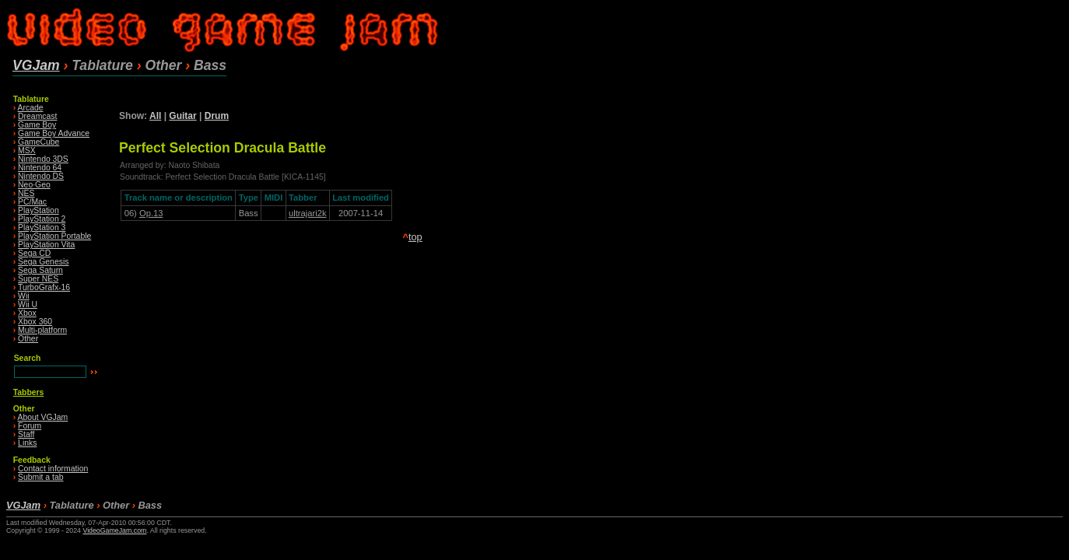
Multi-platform (42, 330)
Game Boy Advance (53, 133)
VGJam (36, 65)
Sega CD (34, 253)
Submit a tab (40, 477)
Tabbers (28, 392)
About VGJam (43, 417)
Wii (23, 296)
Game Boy (37, 125)
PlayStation (38, 210)
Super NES (38, 279)
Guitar (182, 115)
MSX (27, 150)
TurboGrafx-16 (44, 287)
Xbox (27, 313)
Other (28, 338)
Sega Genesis (43, 261)
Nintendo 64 (39, 167)
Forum (29, 426)
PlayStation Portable (54, 236)
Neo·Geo (34, 184)
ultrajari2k (308, 213)
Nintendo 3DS (43, 159)
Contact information (53, 468)
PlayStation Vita (46, 244)
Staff (26, 434)
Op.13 (151, 213)
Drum (217, 115)
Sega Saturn (40, 270)
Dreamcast (37, 116)
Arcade (31, 107)
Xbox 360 (35, 321)
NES (26, 193)
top (415, 237)
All (155, 115)
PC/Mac (32, 202)
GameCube (38, 142)
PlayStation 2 (41, 219)
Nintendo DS (41, 176)
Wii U (27, 304)
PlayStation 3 (41, 227)
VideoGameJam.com (114, 530)
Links (27, 443)
